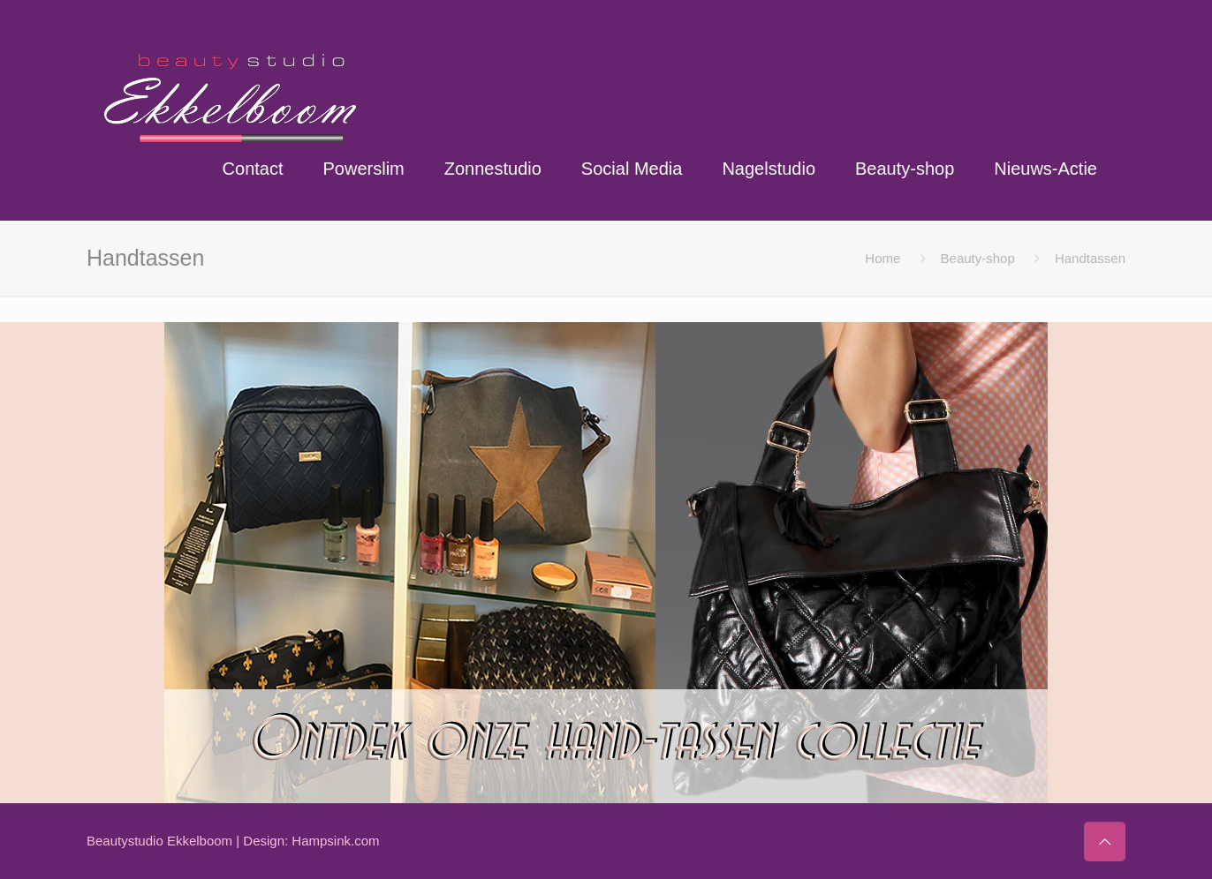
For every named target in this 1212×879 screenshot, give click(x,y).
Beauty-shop (978, 258)
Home (882, 258)
